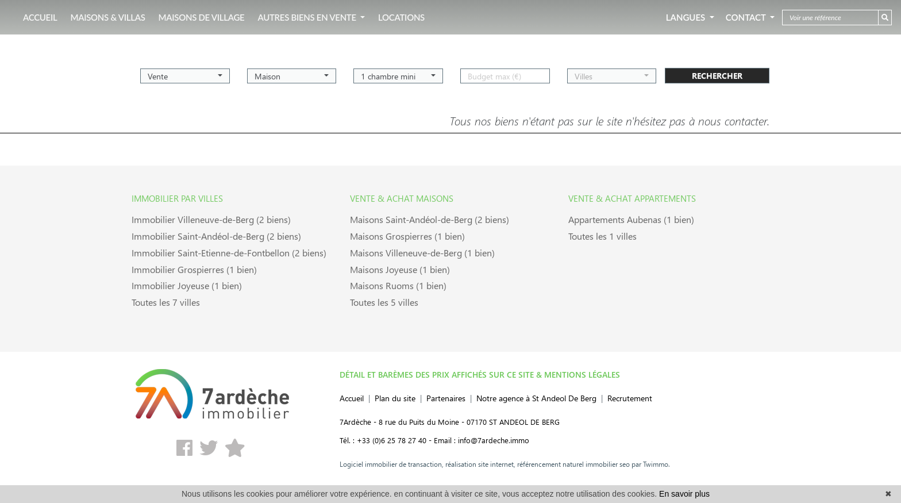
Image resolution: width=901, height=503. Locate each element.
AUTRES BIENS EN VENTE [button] (307, 17)
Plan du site (395, 398)
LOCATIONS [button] (401, 17)
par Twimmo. (650, 464)
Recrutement (629, 398)
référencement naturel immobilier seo (572, 464)
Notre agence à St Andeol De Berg (536, 398)
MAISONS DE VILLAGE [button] (202, 17)
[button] (185, 72)
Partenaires (445, 398)
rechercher (717, 72)
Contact (747, 17)
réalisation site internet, (479, 464)
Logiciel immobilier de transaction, (392, 464)
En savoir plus (684, 493)
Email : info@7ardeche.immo (481, 440)
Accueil (352, 398)
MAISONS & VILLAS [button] (107, 17)
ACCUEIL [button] (40, 17)
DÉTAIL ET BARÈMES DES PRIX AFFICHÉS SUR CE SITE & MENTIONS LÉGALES (480, 374)
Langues (686, 17)
